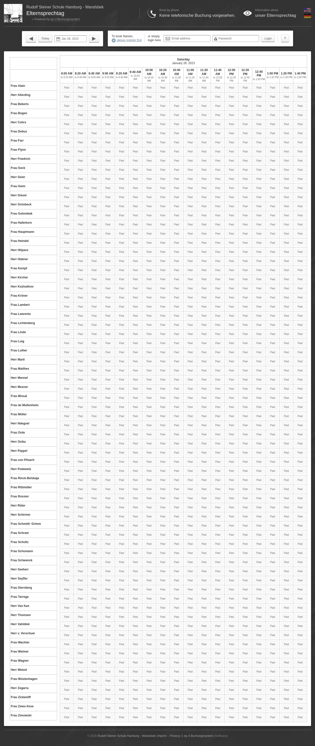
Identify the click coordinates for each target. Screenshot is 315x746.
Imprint (162, 736)
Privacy (174, 736)
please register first (129, 40)
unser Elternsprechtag (275, 15)
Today (45, 38)
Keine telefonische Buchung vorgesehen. (197, 15)
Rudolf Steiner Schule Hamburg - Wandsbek (127, 736)
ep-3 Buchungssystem (65, 19)
